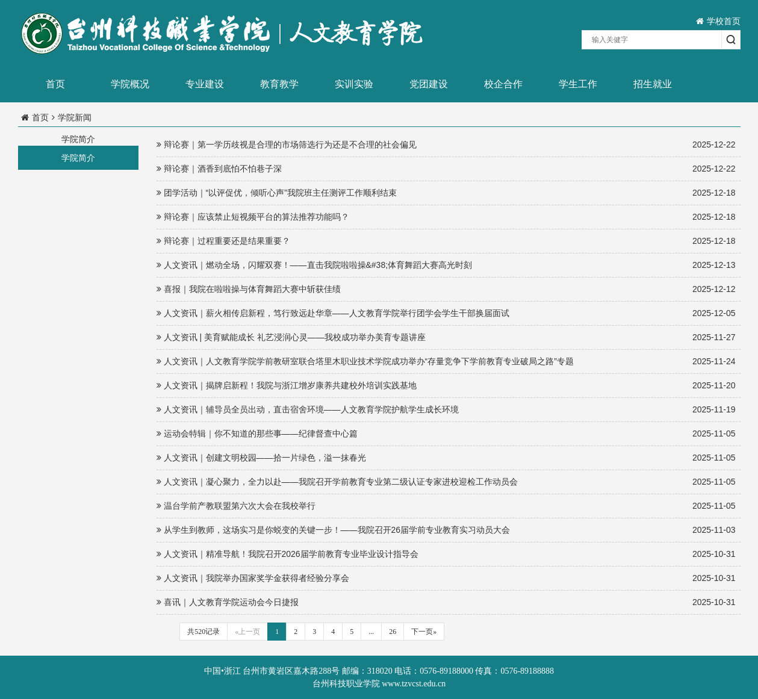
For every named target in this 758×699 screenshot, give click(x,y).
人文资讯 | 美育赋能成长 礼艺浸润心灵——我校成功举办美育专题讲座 (446, 337)
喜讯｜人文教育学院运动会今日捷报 (446, 602)
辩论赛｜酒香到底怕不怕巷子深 (446, 169)
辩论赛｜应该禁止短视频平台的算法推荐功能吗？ (446, 217)
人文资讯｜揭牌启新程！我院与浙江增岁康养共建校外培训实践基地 (446, 385)
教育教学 (279, 84)
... (371, 631)
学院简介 (78, 158)
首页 (55, 84)
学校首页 (718, 21)
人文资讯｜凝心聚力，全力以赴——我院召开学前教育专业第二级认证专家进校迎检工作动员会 (446, 482)
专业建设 (204, 84)
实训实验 (354, 84)
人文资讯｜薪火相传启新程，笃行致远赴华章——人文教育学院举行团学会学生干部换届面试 (446, 313)
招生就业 (652, 84)
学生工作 (578, 84)
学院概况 (130, 84)
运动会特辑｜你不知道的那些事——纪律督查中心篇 (446, 434)
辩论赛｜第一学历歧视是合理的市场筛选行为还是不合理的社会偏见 (446, 145)
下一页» (423, 631)
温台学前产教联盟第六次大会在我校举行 (446, 506)
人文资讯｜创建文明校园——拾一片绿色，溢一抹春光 (446, 458)
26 (392, 631)
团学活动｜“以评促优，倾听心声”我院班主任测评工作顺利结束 (446, 193)
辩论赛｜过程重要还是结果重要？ (446, 241)
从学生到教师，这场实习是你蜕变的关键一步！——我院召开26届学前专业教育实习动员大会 (446, 530)
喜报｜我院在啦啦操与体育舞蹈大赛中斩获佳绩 (446, 289)
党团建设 (428, 84)
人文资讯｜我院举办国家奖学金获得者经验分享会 (446, 578)
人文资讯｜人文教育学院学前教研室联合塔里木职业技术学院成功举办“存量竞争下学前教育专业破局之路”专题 (446, 361)
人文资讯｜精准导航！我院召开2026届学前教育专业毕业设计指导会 (446, 554)
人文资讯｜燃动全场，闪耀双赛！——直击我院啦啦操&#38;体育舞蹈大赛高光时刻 (446, 265)
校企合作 (503, 84)
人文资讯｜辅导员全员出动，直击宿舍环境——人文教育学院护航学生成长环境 (446, 409)
